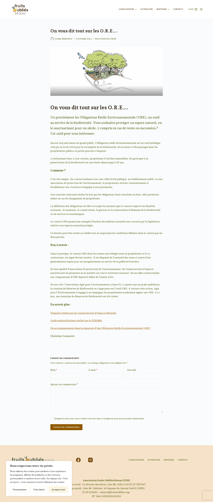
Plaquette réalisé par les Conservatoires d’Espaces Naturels (83, 313)
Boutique (163, 9)
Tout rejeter (39, 489)
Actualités (146, 9)
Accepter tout (58, 489)
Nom (53, 370)
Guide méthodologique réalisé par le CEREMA (76, 320)
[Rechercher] (201, 9)
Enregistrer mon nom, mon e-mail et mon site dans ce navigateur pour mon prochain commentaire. (99, 418)
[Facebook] (78, 460)
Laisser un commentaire (66, 427)
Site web (131, 370)
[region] (39, 478)
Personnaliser (20, 489)
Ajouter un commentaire (64, 384)
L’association (128, 9)
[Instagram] (90, 460)
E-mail (93, 370)
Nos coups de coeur (105, 39)
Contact (178, 9)
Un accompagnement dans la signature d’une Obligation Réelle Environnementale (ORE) (100, 328)
